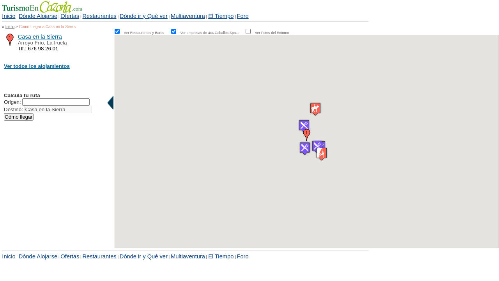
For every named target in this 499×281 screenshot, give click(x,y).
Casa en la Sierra (40, 37)
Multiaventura (188, 16)
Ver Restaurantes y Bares (147, 33)
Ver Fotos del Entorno (272, 33)
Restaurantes (99, 16)
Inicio (8, 16)
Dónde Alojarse (38, 16)
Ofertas (69, 16)
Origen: (12, 102)
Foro (242, 16)
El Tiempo (221, 16)
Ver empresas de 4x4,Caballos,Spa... (212, 33)
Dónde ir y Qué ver (144, 16)
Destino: (13, 109)
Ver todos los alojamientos (37, 66)
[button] (307, 135)
